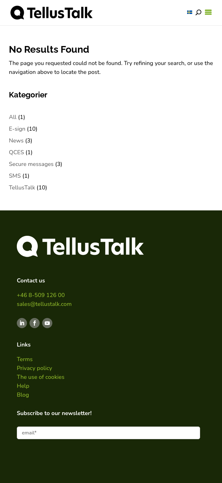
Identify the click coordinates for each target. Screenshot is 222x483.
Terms (25, 359)
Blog (23, 395)
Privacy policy (34, 368)
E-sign (17, 129)
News (16, 140)
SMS (15, 176)
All (12, 117)
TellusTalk (22, 187)
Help (23, 386)
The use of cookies (40, 377)
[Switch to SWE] (189, 12)
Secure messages (31, 164)
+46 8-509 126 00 (41, 295)
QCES (16, 152)
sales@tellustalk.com (44, 304)
